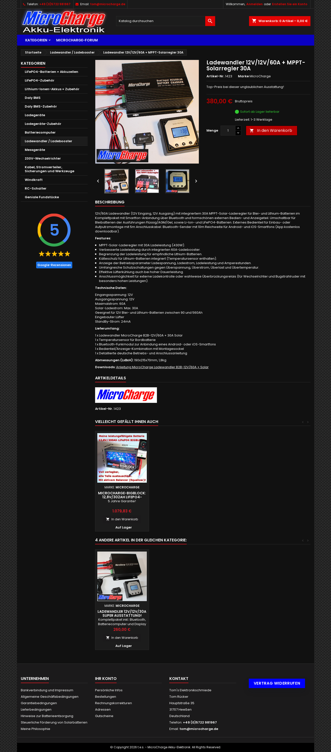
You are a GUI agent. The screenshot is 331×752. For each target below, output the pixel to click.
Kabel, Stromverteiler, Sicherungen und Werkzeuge (49, 169)
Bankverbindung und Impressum (47, 690)
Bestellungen (105, 696)
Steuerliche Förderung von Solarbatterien (54, 722)
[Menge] (228, 131)
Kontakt (178, 678)
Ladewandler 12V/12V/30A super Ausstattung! (283, 613)
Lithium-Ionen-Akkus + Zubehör (52, 89)
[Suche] (165, 21)
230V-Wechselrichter (43, 158)
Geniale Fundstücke (42, 197)
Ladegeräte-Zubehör (43, 123)
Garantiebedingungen (39, 703)
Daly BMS (33, 97)
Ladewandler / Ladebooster (48, 141)
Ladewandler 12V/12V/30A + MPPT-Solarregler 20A (122, 613)
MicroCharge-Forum (77, 40)
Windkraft (34, 179)
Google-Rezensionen (54, 265)
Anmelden (254, 4)
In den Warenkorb (271, 130)
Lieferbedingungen (36, 709)
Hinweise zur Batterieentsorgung (47, 716)
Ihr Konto (106, 678)
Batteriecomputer (40, 132)
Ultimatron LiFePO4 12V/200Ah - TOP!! (122, 495)
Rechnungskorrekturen (113, 703)
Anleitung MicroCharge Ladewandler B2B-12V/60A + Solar (162, 367)
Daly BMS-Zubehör (41, 106)
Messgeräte (35, 149)
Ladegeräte (35, 115)
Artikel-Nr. (215, 76)
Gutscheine (104, 716)
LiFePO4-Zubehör (39, 80)
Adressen (103, 709)
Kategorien (36, 40)
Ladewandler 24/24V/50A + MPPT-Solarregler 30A (175, 613)
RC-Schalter (36, 188)
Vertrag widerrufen (277, 683)
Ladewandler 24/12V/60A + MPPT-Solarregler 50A (229, 613)
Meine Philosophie (35, 728)
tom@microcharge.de (107, 4)
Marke (243, 76)
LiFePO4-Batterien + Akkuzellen (51, 71)
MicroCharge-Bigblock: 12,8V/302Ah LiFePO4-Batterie (176, 497)
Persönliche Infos (109, 690)
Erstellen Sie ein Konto (289, 4)
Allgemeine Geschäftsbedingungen (49, 696)
